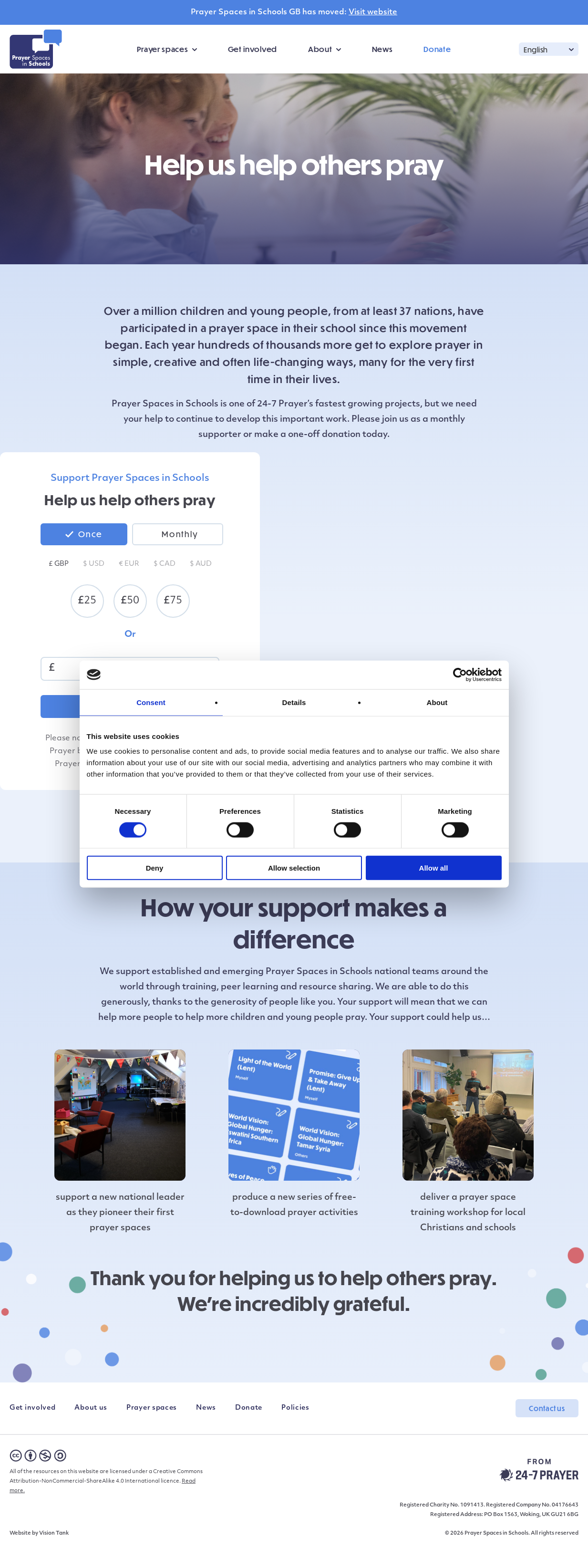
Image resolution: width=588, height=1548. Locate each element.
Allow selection (294, 868)
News (382, 48)
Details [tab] (294, 702)
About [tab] (437, 702)
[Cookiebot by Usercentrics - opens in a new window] (460, 674)
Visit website (373, 12)
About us (90, 1408)
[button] (548, 48)
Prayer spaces (162, 48)
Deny (155, 868)
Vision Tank (54, 1533)
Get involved (252, 48)
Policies (295, 1408)
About (320, 48)
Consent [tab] (150, 702)
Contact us (547, 1408)
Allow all (433, 868)
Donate (437, 48)
